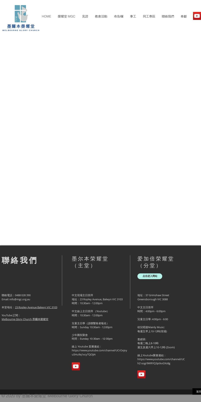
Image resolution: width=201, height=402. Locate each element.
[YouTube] (197, 16)
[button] (66, 16)
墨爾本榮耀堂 (21, 26)
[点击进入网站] (149, 276)
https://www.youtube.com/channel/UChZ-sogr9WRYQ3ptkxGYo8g (161, 361)
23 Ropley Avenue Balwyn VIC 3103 (36, 307)
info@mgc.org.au (19, 299)
